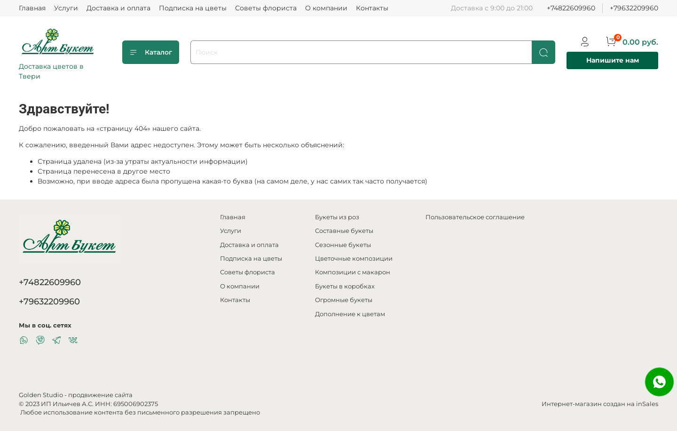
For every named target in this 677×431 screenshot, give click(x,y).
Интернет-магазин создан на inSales (600, 403)
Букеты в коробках (345, 286)
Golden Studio (41, 395)
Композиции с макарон (352, 272)
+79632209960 (634, 8)
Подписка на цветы (193, 8)
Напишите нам (612, 60)
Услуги (66, 8)
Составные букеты (344, 230)
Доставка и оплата (118, 8)
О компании (326, 8)
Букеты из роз (337, 217)
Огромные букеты (343, 299)
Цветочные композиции (354, 258)
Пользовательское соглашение (475, 217)
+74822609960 (571, 8)
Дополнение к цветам (350, 314)
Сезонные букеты (343, 244)
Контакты (372, 8)
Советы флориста (266, 8)
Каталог (150, 52)
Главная (32, 8)
